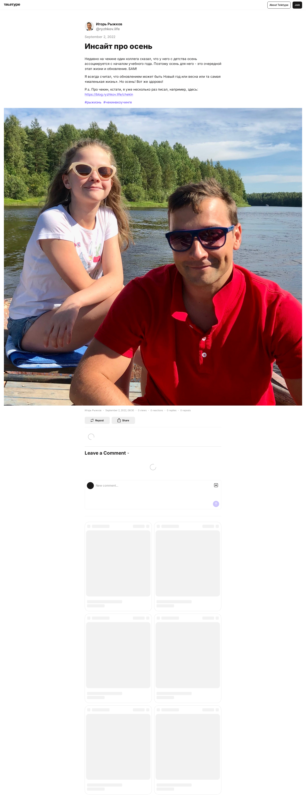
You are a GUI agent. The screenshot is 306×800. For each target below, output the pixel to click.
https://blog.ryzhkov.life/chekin (109, 94)
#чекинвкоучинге (117, 102)
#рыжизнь (93, 102)
